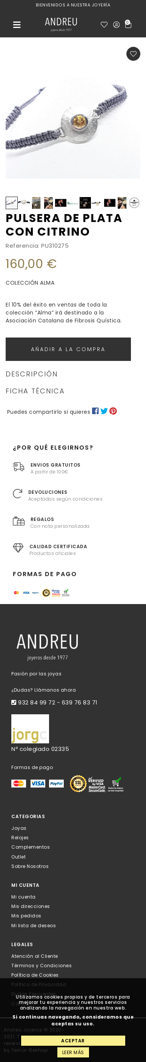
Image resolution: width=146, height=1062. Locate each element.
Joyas (19, 828)
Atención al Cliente (34, 956)
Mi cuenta (23, 897)
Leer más (73, 1052)
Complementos (30, 847)
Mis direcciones (30, 906)
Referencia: (23, 246)
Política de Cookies (35, 975)
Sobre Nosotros (30, 866)
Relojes (20, 837)
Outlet (18, 856)
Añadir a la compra (68, 349)
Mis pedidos (26, 915)
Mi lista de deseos (33, 925)
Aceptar (73, 1040)
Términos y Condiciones (41, 965)
